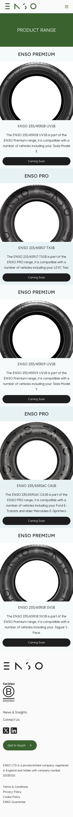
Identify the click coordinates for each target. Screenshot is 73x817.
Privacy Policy (12, 792)
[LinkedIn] (14, 730)
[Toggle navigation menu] (66, 6)
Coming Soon (36, 161)
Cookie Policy (11, 797)
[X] (6, 730)
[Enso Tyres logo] (21, 6)
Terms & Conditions (15, 787)
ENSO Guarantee (14, 802)
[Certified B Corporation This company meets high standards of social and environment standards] (8, 692)
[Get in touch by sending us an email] (20, 745)
